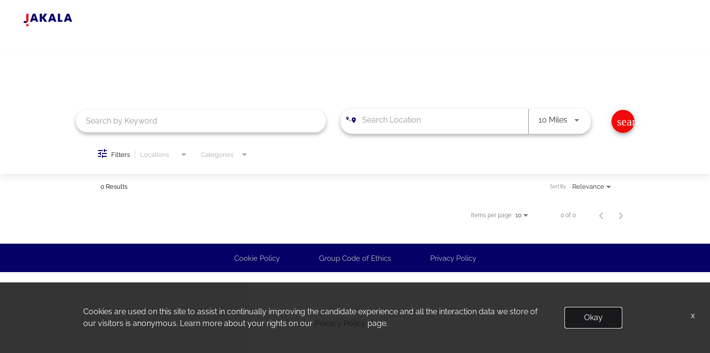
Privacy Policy (453, 258)
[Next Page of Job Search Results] (621, 215)
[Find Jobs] (623, 121)
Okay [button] (593, 317)
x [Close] (693, 315)
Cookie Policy (257, 258)
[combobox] (201, 120)
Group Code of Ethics (355, 258)
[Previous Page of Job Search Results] (601, 215)
